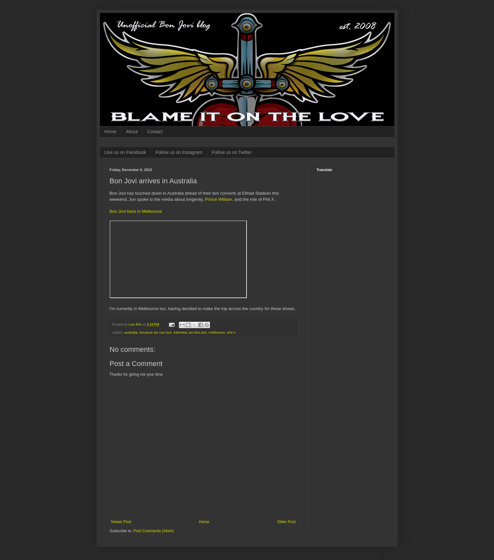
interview (180, 332)
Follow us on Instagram (179, 152)
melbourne (217, 332)
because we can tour (155, 332)
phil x (231, 332)
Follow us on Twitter (231, 152)
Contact (154, 131)
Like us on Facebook (125, 152)
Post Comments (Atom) (153, 531)
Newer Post (121, 522)
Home (110, 131)
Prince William (218, 199)
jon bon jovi (198, 332)
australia (130, 332)
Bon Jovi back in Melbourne (136, 211)
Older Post (286, 522)
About (132, 131)
